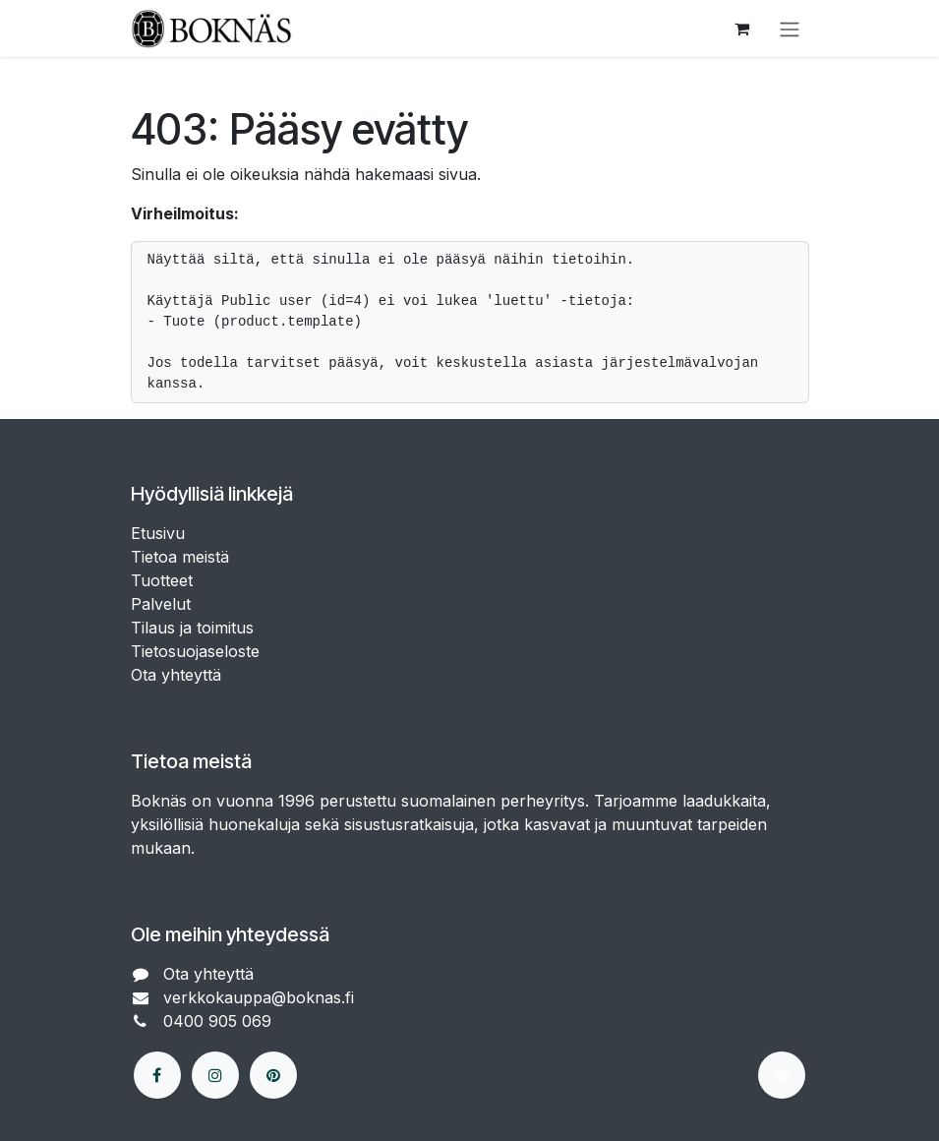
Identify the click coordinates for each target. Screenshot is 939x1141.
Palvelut (161, 604)
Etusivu (158, 533)
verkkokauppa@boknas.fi (261, 997)
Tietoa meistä (180, 557)
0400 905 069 (219, 1021)
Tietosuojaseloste (197, 651)
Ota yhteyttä (176, 675)
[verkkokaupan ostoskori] (742, 28)
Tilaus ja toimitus (192, 627)
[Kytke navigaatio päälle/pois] (789, 28)
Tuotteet (162, 580)
